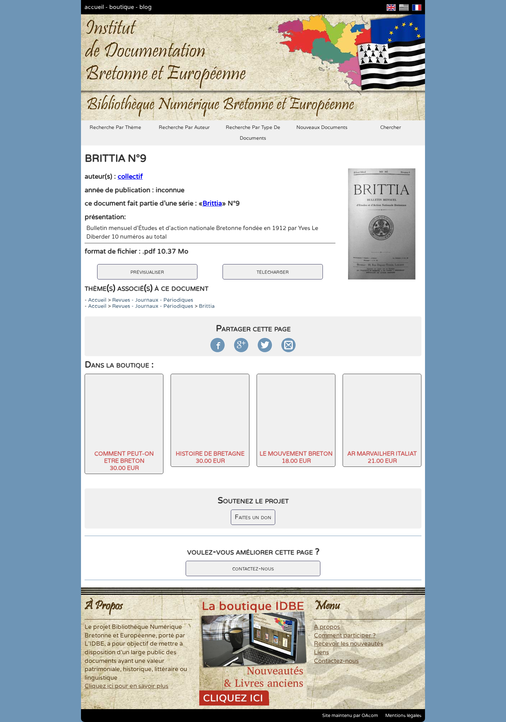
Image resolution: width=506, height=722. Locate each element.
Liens (321, 652)
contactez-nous (253, 568)
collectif (130, 177)
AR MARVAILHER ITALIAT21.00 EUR (382, 457)
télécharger (273, 272)
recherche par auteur (184, 127)
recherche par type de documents (253, 133)
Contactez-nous (336, 661)
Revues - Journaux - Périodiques (152, 300)
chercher (390, 127)
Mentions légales (403, 715)
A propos (327, 627)
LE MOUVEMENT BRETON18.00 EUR (296, 457)
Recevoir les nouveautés (348, 643)
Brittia (212, 203)
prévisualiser (147, 272)
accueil (94, 7)
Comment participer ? (345, 635)
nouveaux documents (322, 127)
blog (145, 7)
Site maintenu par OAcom (350, 715)
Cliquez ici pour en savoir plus (126, 686)
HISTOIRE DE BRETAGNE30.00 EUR (210, 457)
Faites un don (253, 517)
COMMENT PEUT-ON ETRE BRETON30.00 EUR (124, 461)
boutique (121, 7)
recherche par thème (115, 127)
